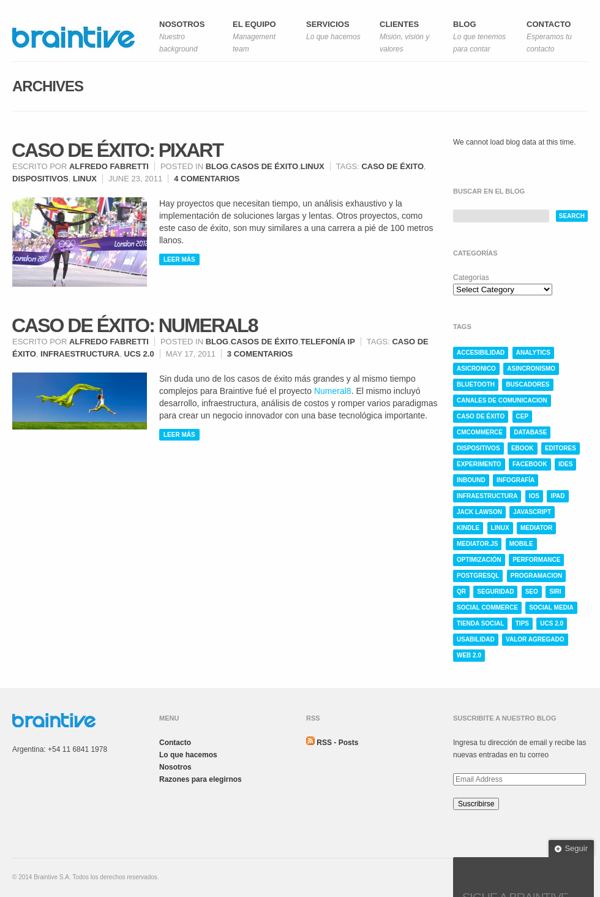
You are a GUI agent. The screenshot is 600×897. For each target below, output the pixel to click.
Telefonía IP (328, 341)
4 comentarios (206, 178)
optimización (479, 559)
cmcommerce (480, 432)
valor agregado (535, 639)
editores (560, 448)
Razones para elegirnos (200, 779)
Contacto (175, 742)
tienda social (480, 623)
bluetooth (476, 384)
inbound (471, 480)
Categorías (471, 277)
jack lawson (479, 512)
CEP (522, 416)
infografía (515, 480)
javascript (532, 512)
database (530, 432)
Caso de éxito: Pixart (117, 150)
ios (534, 496)
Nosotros (175, 767)
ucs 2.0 (139, 353)
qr (461, 591)
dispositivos (40, 178)
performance (536, 559)
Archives (47, 86)
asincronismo (531, 368)
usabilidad (476, 639)
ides (565, 464)
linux (85, 178)
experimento (479, 464)
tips (522, 623)
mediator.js (477, 543)
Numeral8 (332, 391)
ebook (522, 448)
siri (555, 591)
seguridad (495, 591)
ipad (557, 496)
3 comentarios (260, 353)
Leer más (179, 259)
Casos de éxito (264, 166)
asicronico (476, 368)
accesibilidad (480, 352)
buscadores (527, 384)
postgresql (478, 575)
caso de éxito (392, 166)
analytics (533, 352)
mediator (536, 527)
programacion (536, 575)
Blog (217, 166)
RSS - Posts (337, 742)
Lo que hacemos (188, 755)
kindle (468, 527)
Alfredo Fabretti (109, 166)
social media (551, 607)
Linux (312, 166)
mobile (521, 543)
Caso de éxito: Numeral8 (134, 325)
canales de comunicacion (502, 400)
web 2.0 (469, 655)
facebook (529, 464)
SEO (531, 591)
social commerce (487, 607)
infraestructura (79, 353)
